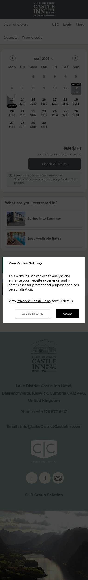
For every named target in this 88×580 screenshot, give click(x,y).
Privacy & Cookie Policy (34, 301)
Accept (67, 314)
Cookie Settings (32, 314)
